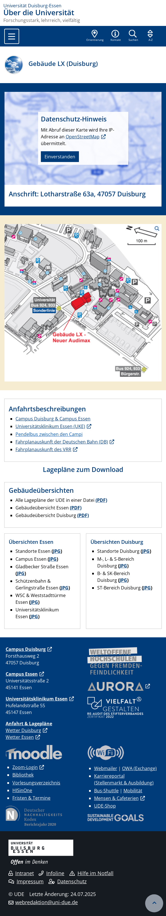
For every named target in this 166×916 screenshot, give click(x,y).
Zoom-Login (25, 767)
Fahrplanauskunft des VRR (43, 449)
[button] (115, 36)
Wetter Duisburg (23, 730)
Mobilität (132, 791)
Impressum (26, 881)
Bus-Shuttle (106, 791)
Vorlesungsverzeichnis (36, 783)
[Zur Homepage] (83, 5)
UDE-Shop (105, 806)
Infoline (51, 873)
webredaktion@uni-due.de (46, 902)
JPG (57, 551)
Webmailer (105, 768)
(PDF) (101, 500)
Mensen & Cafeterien (116, 798)
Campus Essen (22, 674)
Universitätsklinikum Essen (37, 699)
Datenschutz (67, 881)
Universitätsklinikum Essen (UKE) (50, 426)
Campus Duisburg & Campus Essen (53, 419)
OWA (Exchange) (139, 768)
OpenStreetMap (82, 137)
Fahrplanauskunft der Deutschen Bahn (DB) (62, 442)
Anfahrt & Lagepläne (29, 723)
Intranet (21, 873)
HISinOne (22, 790)
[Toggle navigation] (11, 36)
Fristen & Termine (31, 798)
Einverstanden (60, 157)
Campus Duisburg (26, 649)
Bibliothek (23, 775)
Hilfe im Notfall (91, 873)
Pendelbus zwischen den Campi (49, 434)
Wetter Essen (20, 737)
